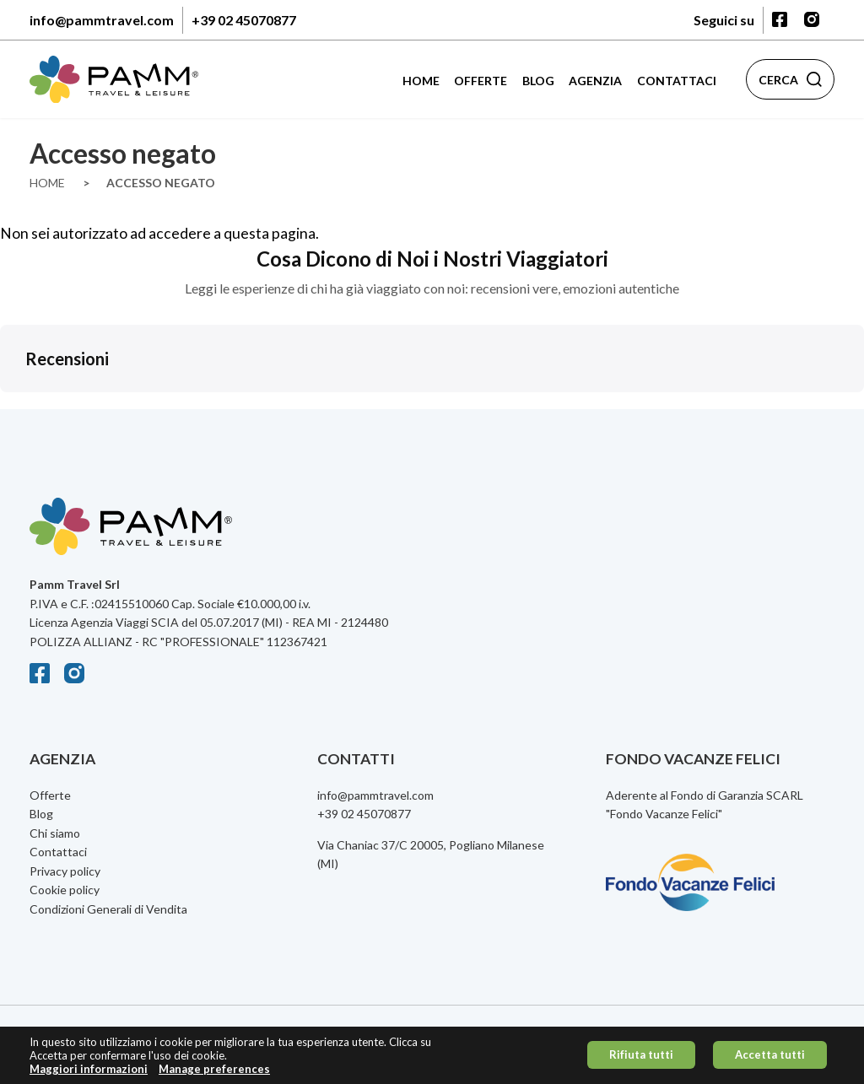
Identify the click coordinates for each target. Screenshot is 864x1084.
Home (421, 80)
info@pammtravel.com (102, 20)
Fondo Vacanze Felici (664, 813)
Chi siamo (55, 833)
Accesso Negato (160, 182)
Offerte (480, 80)
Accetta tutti (770, 1058)
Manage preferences (214, 1072)
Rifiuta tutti (641, 1058)
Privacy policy (65, 871)
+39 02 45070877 (244, 20)
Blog (538, 80)
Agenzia (595, 80)
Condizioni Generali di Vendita (108, 909)
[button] (13, 409)
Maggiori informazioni (89, 1072)
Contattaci (676, 80)
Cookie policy (65, 889)
